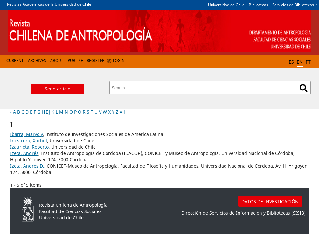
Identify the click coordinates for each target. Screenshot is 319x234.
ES (291, 62)
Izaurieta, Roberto (29, 147)
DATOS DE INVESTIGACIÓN (270, 201)
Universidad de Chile (226, 5)
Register (95, 60)
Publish (76, 60)
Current (15, 60)
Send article (57, 89)
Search (304, 88)
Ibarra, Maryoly (26, 134)
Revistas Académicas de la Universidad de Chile (49, 4)
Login (119, 60)
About (56, 60)
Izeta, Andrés (24, 153)
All (122, 112)
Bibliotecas (258, 5)
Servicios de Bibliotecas (293, 5)
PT (308, 62)
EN (300, 62)
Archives (37, 60)
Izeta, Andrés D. (27, 166)
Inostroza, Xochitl (28, 140)
